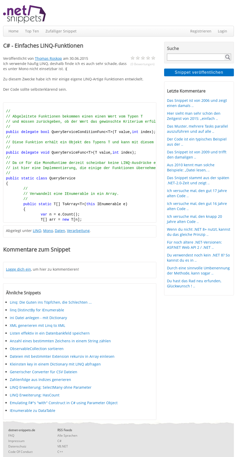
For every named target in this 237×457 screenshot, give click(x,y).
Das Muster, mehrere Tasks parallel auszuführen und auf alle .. (197, 129)
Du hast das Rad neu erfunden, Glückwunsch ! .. (194, 283)
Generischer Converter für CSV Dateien (43, 371)
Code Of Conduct (20, 452)
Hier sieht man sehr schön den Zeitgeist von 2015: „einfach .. (193, 116)
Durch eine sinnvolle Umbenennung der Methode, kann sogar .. (198, 270)
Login (222, 31)
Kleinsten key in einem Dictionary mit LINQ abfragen (55, 364)
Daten (60, 230)
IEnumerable (32, 410)
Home (14, 31)
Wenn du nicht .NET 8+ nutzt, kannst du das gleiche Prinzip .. (198, 232)
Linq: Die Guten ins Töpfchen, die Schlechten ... (51, 302)
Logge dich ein (18, 269)
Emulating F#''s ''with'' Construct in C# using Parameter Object (64, 402)
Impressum (16, 441)
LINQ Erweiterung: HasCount (34, 395)
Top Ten (32, 31)
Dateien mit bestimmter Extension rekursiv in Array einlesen (62, 356)
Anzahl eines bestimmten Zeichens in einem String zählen (60, 340)
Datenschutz (17, 446)
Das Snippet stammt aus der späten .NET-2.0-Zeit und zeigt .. (198, 180)
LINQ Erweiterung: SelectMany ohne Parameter (50, 387)
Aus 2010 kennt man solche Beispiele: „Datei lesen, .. (191, 167)
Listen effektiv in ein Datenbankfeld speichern (50, 333)
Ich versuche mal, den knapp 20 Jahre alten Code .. (194, 219)
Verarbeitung (78, 230)
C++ (60, 452)
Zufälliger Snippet (61, 31)
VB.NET (62, 446)
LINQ (37, 230)
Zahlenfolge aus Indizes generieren (40, 379)
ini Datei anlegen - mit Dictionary (38, 317)
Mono (48, 230)
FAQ (11, 435)
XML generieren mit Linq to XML (37, 325)
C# (59, 441)
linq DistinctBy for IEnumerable (37, 310)
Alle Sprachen (67, 435)
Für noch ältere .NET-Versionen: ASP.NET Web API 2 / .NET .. (194, 245)
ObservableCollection (37, 348)
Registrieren (200, 31)
